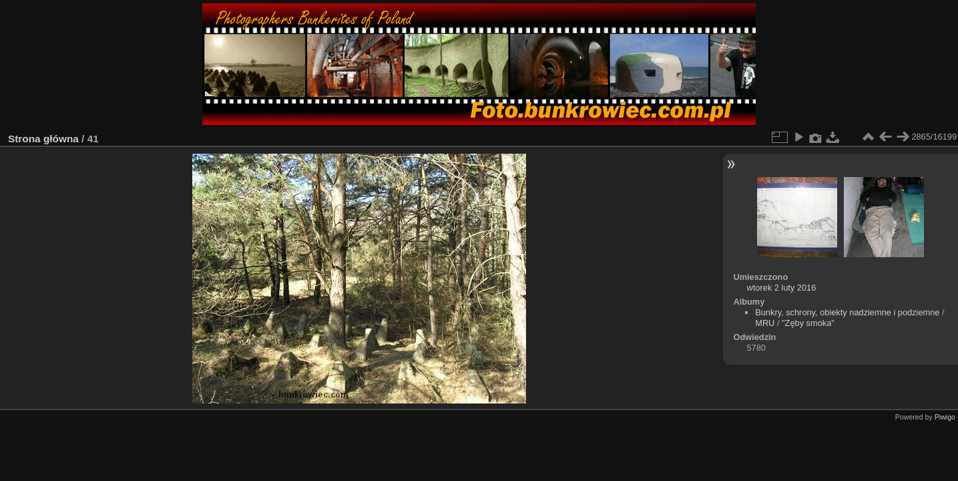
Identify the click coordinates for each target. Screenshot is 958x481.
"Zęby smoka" (808, 323)
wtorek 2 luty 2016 (781, 288)
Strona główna (43, 138)
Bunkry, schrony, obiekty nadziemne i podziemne (847, 312)
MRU (764, 323)
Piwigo (945, 417)
